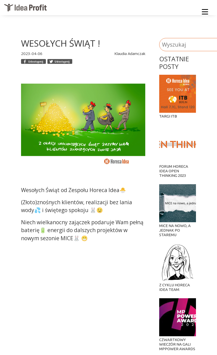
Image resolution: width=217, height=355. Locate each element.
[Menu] (205, 13)
